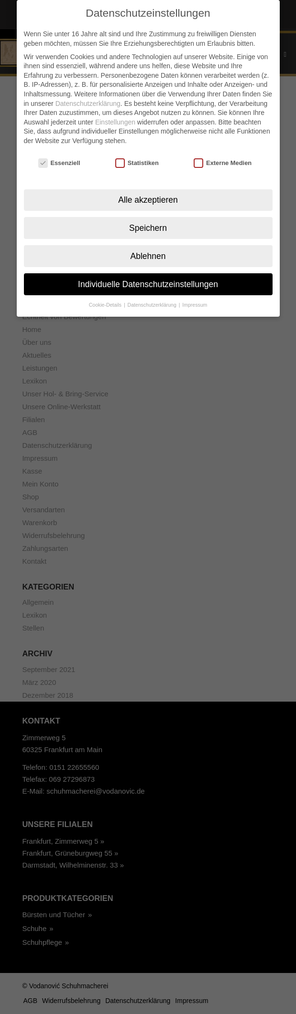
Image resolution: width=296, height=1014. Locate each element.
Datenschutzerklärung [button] (153, 302)
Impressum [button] (194, 302)
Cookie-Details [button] (106, 302)
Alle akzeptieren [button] (148, 196)
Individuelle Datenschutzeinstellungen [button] (148, 281)
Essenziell (59, 159)
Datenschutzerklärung (88, 100)
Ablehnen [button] (148, 253)
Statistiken (137, 159)
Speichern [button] (148, 224)
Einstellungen (115, 119)
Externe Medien (223, 159)
